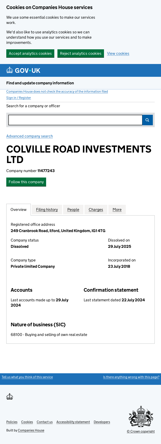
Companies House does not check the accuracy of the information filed (57, 91)
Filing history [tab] (47, 209)
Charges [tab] (96, 209)
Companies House (31, 430)
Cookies (27, 422)
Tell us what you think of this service (27, 377)
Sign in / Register (18, 98)
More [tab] (117, 209)
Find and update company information (40, 83)
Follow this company (26, 181)
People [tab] (73, 209)
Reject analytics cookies (80, 53)
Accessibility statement (73, 422)
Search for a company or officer (33, 105)
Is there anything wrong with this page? (131, 377)
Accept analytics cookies (30, 53)
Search (147, 120)
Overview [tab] (18, 209)
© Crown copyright (141, 431)
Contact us (45, 422)
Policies (11, 422)
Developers (102, 422)
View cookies (118, 53)
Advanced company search (29, 136)
